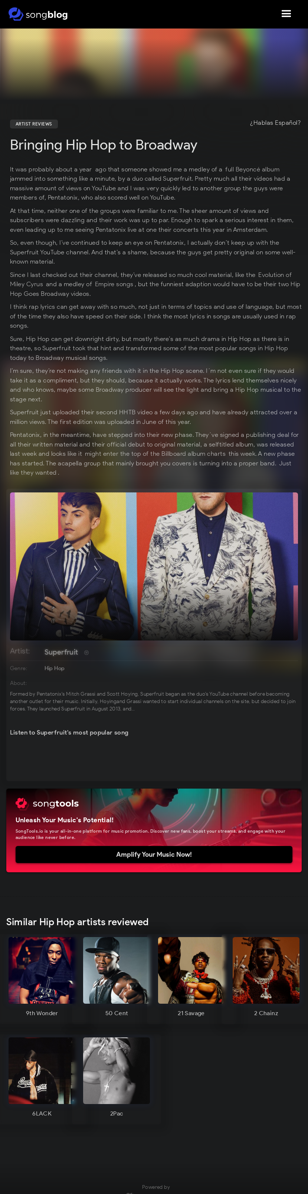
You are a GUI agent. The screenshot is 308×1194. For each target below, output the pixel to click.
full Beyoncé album (252, 169)
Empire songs (114, 284)
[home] (38, 14)
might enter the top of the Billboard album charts (155, 453)
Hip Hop (55, 668)
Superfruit (61, 652)
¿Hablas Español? (275, 123)
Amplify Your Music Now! (154, 854)
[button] (286, 14)
